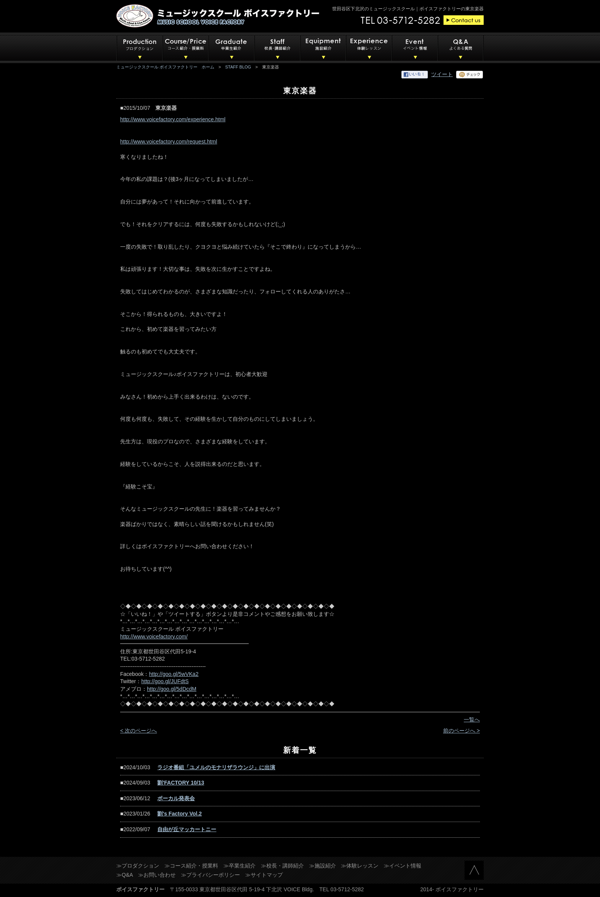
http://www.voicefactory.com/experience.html (172, 119)
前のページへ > (461, 731)
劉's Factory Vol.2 (179, 814)
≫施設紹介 (322, 866)
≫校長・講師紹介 (282, 866)
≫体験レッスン (359, 866)
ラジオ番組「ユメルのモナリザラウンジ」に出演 (216, 767)
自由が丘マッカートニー (186, 829)
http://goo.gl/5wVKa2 (173, 674)
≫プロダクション (137, 866)
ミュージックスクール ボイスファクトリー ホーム (165, 67)
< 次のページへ (138, 731)
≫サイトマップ (264, 875)
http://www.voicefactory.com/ (154, 636)
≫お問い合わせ (157, 875)
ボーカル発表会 (176, 798)
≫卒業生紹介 (239, 866)
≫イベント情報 (402, 866)
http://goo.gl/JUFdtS (165, 681)
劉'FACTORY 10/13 (180, 783)
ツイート (442, 74)
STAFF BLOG (238, 67)
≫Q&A (124, 875)
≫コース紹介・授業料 (191, 866)
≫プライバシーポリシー (210, 875)
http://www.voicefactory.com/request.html (168, 141)
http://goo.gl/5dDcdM (171, 689)
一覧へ (472, 719)
